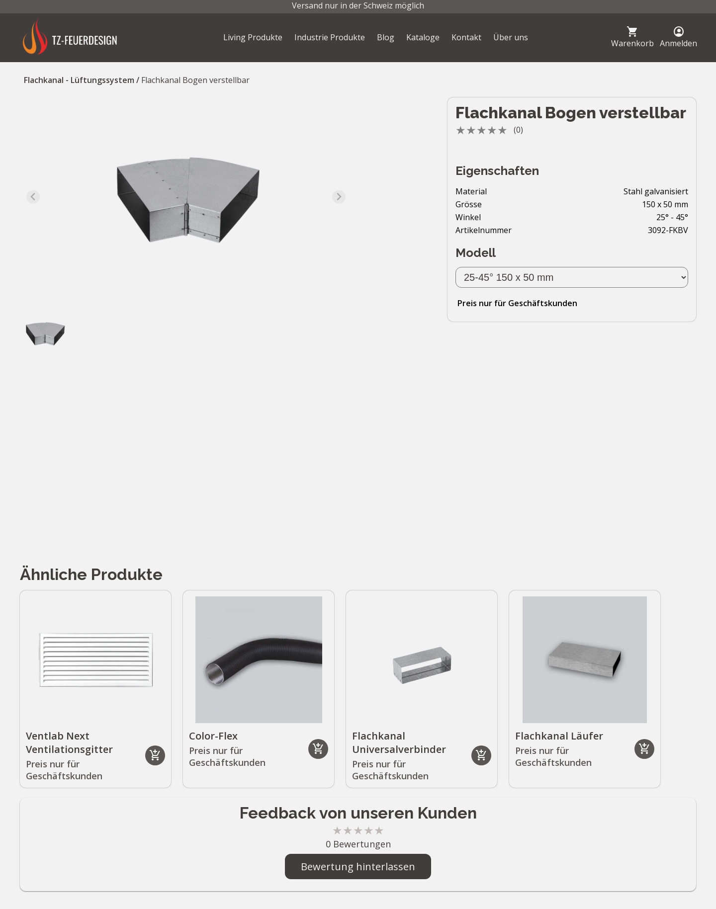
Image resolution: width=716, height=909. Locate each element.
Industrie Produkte (329, 37)
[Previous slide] (33, 197)
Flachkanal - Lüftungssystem (79, 80)
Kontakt (466, 37)
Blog (385, 37)
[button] (45, 333)
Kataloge (423, 37)
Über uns (510, 37)
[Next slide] (339, 197)
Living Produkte (252, 37)
